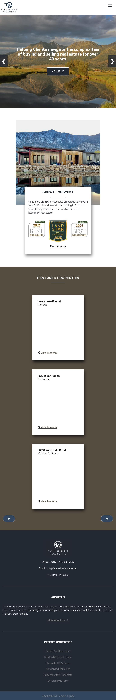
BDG (71, 695)
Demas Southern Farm (57, 651)
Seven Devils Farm (58, 680)
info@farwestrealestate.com (62, 568)
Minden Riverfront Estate (58, 657)
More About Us (58, 620)
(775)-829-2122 (66, 561)
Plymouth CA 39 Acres (58, 663)
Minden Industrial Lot (58, 669)
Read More (58, 246)
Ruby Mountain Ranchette (58, 674)
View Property (47, 352)
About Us (58, 71)
